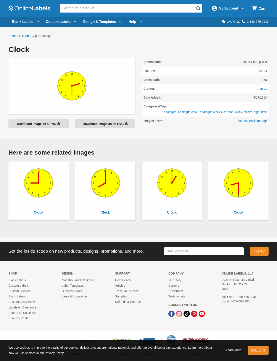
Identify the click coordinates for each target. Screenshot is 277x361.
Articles (120, 285)
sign (256, 112)
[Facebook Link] (172, 313)
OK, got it (258, 350)
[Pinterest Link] (194, 313)
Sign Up (259, 251)
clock (238, 112)
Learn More (234, 350)
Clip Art (24, 36)
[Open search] (198, 8)
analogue (170, 112)
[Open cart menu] (258, 8)
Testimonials (176, 296)
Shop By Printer (19, 318)
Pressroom (175, 291)
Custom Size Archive (22, 301)
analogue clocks (211, 112)
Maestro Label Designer (78, 280)
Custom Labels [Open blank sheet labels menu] (61, 22)
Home (12, 36)
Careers (173, 285)
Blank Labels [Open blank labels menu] (25, 22)
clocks (248, 112)
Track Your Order (126, 291)
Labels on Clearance (22, 307)
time (264, 112)
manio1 (262, 88)
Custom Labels (18, 285)
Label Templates (73, 285)
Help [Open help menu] (135, 22)
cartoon (228, 112)
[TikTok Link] (187, 313)
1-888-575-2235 (255, 21)
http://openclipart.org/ (252, 121)
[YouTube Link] (202, 313)
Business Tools (72, 291)
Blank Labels (17, 280)
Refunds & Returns (128, 301)
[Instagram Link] (179, 313)
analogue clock (188, 112)
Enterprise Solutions (21, 313)
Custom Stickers (19, 291)
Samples (121, 296)
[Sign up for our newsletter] (204, 251)
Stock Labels (17, 296)
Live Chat (231, 21)
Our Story (174, 280)
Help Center (123, 280)
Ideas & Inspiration (74, 296)
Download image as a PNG (38, 124)
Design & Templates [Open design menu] (102, 22)
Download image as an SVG (105, 124)
